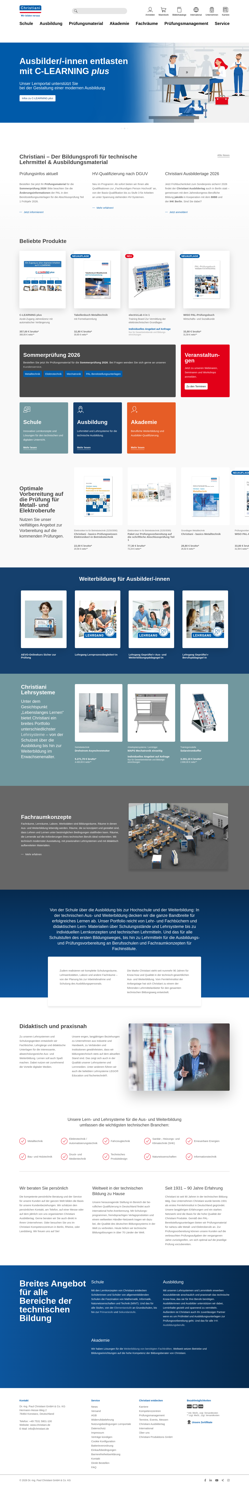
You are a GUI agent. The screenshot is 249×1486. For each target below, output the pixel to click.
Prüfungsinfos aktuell (38, 173)
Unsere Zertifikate (199, 1422)
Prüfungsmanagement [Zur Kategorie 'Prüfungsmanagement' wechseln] (186, 23)
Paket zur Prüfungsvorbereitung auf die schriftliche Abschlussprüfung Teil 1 (151, 536)
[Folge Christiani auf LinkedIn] (210, 1480)
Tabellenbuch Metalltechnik (91, 314)
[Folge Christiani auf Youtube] (216, 1480)
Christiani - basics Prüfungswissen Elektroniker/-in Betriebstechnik (95, 535)
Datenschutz (98, 1428)
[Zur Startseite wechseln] (30, 7)
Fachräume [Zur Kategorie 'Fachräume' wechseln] (147, 23)
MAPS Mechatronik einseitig (145, 750)
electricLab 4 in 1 (139, 314)
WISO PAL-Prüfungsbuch (198, 314)
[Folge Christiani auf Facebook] (205, 1480)
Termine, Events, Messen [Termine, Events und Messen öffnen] (153, 1419)
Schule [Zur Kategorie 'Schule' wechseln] (26, 23)
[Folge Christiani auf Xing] (223, 1480)
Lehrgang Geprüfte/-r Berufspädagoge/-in (195, 656)
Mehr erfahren (33, 854)
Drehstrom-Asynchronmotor (92, 750)
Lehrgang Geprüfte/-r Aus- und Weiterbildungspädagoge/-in (148, 656)
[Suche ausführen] (76, 11)
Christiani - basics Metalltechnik (201, 533)
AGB (94, 1415)
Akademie (144, 422)
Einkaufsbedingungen (103, 1449)
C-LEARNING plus (30, 314)
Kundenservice (32, 366)
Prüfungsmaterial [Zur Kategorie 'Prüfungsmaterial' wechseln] (86, 23)
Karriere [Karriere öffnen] (225, 11)
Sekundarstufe (127, 1312)
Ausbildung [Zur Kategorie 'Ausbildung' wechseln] (51, 23)
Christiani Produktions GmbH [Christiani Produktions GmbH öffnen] (155, 1436)
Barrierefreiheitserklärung (105, 1454)
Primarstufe (106, 1312)
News (94, 1406)
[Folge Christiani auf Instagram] (228, 1480)
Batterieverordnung (102, 1445)
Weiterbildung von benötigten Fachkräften (148, 1348)
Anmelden (150, 11)
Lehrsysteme (33, 734)
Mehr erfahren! (105, 207)
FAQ (93, 1467)
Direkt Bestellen (100, 1462)
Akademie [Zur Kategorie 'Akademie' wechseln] (119, 23)
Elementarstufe (123, 1307)
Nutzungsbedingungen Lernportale (111, 1423)
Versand (96, 1411)
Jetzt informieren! (34, 212)
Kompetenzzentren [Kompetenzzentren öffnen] (150, 1411)
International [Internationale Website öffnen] (196, 11)
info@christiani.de (38, 1428)
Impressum (97, 1432)
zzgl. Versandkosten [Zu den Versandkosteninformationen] (209, 1413)
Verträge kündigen (101, 1436)
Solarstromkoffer (190, 750)
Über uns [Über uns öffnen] (144, 1432)
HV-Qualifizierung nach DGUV (120, 173)
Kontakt (95, 1458)
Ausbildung (92, 422)
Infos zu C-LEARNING (37, 98)
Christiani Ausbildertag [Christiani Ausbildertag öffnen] (152, 1423)
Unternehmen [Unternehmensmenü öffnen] (212, 11)
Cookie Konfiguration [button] (103, 1441)
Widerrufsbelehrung (102, 1419)
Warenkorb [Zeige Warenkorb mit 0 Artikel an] (164, 11)
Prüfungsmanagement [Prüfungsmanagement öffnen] (152, 1415)
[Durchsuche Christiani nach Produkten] (103, 11)
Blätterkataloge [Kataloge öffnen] (179, 11)
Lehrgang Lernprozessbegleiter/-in (96, 654)
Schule (32, 422)
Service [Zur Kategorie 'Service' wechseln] (222, 23)
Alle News (223, 155)
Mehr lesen (30, 448)
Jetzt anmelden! (178, 212)
